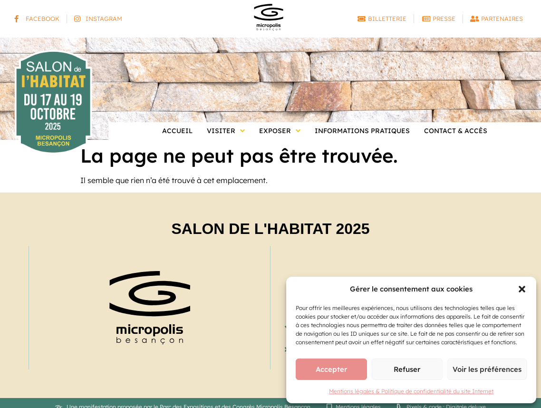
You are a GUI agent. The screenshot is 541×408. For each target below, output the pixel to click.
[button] (522, 289)
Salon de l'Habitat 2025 (270, 228)
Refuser (407, 369)
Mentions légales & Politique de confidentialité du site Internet (411, 391)
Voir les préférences (487, 369)
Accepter (331, 369)
